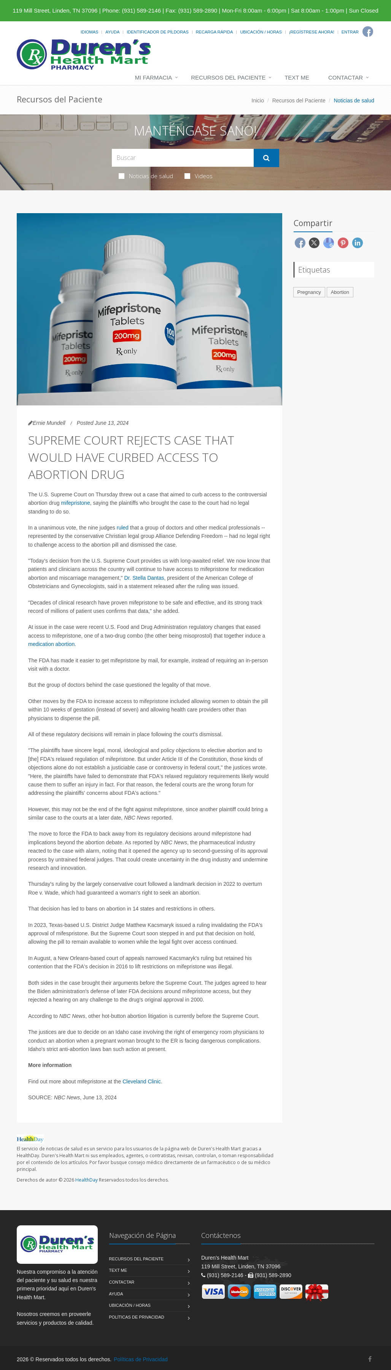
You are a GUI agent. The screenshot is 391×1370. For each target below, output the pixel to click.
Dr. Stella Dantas (144, 578)
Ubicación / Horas (260, 32)
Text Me (297, 77)
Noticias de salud (146, 176)
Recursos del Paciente (228, 77)
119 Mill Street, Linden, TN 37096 (55, 10)
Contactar (345, 77)
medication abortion (51, 644)
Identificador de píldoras (158, 32)
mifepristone (75, 503)
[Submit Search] (266, 158)
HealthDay (86, 1180)
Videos (198, 176)
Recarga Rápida (214, 32)
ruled (123, 528)
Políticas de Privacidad (136, 1317)
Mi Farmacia (153, 77)
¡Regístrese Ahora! (311, 32)
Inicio (257, 100)
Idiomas (89, 32)
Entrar (350, 32)
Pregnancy (309, 292)
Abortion (340, 292)
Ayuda (112, 32)
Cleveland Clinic (141, 1081)
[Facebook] (367, 31)
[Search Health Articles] (183, 158)
